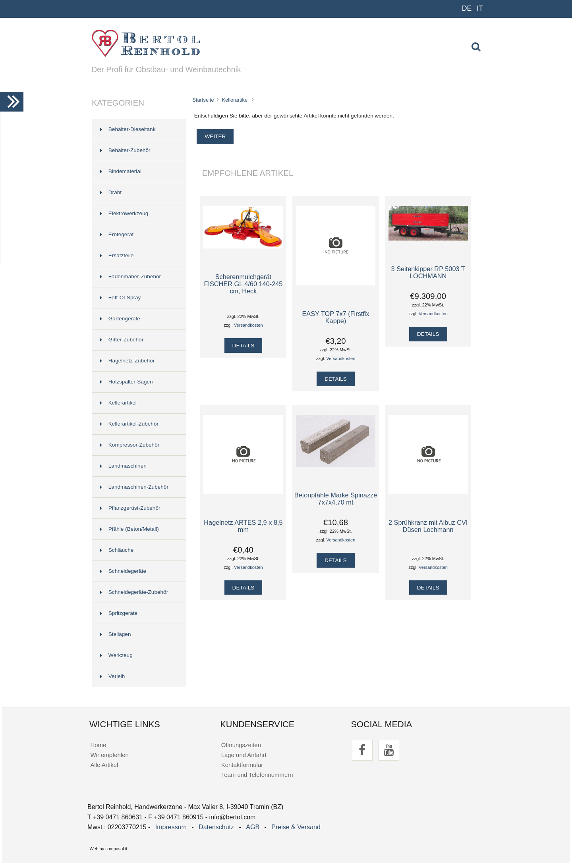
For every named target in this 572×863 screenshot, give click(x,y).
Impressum (171, 827)
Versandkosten (248, 325)
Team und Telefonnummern (257, 774)
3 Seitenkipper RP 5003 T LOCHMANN (428, 272)
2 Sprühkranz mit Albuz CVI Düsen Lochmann (428, 526)
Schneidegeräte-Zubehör (134, 592)
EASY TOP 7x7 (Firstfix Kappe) (335, 317)
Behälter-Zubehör (125, 150)
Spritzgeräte (118, 613)
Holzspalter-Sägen (126, 382)
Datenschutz (216, 827)
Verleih (112, 676)
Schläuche (116, 550)
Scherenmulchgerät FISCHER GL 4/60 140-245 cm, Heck (243, 284)
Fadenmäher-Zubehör (130, 276)
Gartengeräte (120, 319)
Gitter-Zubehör (121, 340)
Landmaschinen (123, 466)
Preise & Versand (296, 827)
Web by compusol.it (108, 848)
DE (467, 8)
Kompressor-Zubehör (129, 445)
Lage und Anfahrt (244, 754)
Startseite (203, 100)
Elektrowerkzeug (124, 213)
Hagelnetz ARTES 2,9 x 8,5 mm (243, 526)
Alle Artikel (104, 764)
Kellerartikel (235, 100)
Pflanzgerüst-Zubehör (130, 508)
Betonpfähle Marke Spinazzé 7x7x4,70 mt (335, 498)
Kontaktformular (242, 764)
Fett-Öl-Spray (120, 298)
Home (98, 745)
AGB (252, 827)
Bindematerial (120, 171)
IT (480, 8)
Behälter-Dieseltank (128, 129)
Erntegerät (116, 234)
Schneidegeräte (123, 571)
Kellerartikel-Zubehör (129, 424)
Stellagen (115, 634)
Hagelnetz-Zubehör (127, 361)
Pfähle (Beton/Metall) (129, 529)
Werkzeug (116, 655)
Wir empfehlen (109, 754)
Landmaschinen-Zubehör (134, 487)
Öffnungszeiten (241, 745)
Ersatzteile (116, 255)
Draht (111, 192)
